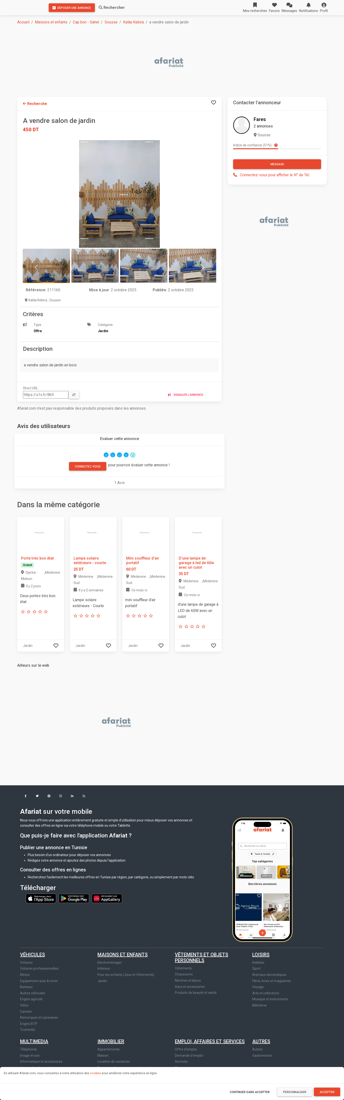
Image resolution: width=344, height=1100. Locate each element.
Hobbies (258, 962)
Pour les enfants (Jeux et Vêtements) (125, 975)
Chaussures (184, 974)
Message (277, 164)
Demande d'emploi (189, 1055)
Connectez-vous (88, 466)
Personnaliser (294, 1092)
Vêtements (183, 968)
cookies (95, 1073)
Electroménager (109, 962)
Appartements (108, 1049)
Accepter (327, 1092)
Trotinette (27, 1030)
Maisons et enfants (51, 22)
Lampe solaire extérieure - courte (90, 560)
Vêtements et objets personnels (201, 957)
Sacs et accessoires (190, 987)
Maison (102, 1055)
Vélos (24, 1005)
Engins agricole (31, 999)
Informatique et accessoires (41, 1061)
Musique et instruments (270, 999)
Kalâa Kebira (133, 22)
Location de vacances (113, 1061)
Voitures (26, 962)
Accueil (23, 22)
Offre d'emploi (186, 1049)
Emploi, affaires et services (210, 1041)
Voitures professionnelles (39, 968)
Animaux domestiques (269, 975)
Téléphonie (28, 1049)
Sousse (111, 22)
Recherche (35, 103)
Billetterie (259, 1005)
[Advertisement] (160, 62)
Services (181, 1061)
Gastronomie (262, 1055)
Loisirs (260, 954)
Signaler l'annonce (185, 394)
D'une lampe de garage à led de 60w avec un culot (196, 563)
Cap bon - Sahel (86, 22)
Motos (25, 975)
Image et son (30, 1055)
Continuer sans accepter (250, 1092)
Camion (26, 1011)
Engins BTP (28, 1024)
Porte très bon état (37, 558)
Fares (260, 119)
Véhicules (32, 954)
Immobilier (110, 1041)
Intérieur (103, 968)
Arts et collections (265, 993)
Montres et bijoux (188, 980)
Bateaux (26, 987)
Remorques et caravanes (39, 1017)
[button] (324, 7)
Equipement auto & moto (39, 981)
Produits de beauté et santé (196, 993)
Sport (256, 968)
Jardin (102, 981)
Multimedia (34, 1041)
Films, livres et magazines (271, 981)
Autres (261, 1041)
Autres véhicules (32, 993)
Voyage (258, 987)
